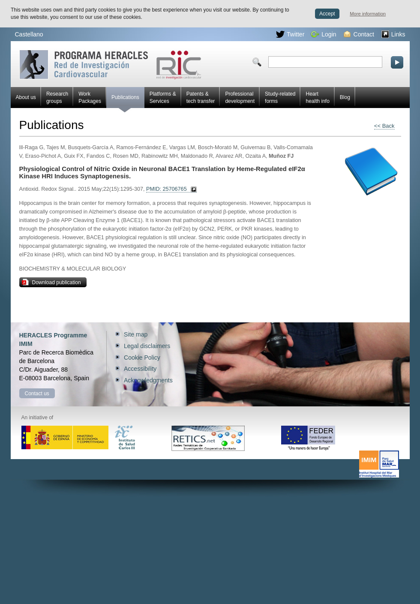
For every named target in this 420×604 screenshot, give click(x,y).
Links (393, 34)
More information (368, 13)
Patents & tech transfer (200, 97)
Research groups (57, 97)
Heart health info (317, 97)
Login (323, 34)
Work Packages (89, 97)
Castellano (29, 34)
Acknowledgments (148, 380)
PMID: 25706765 (166, 189)
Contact (359, 34)
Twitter (290, 34)
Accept (327, 14)
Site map (135, 334)
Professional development (240, 97)
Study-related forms (280, 97)
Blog (345, 97)
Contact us (37, 394)
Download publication (51, 282)
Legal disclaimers (147, 346)
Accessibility (140, 368)
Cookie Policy (142, 357)
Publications (125, 101)
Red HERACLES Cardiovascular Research (110, 64)
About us (26, 97)
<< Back (384, 126)
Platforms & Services (163, 97)
